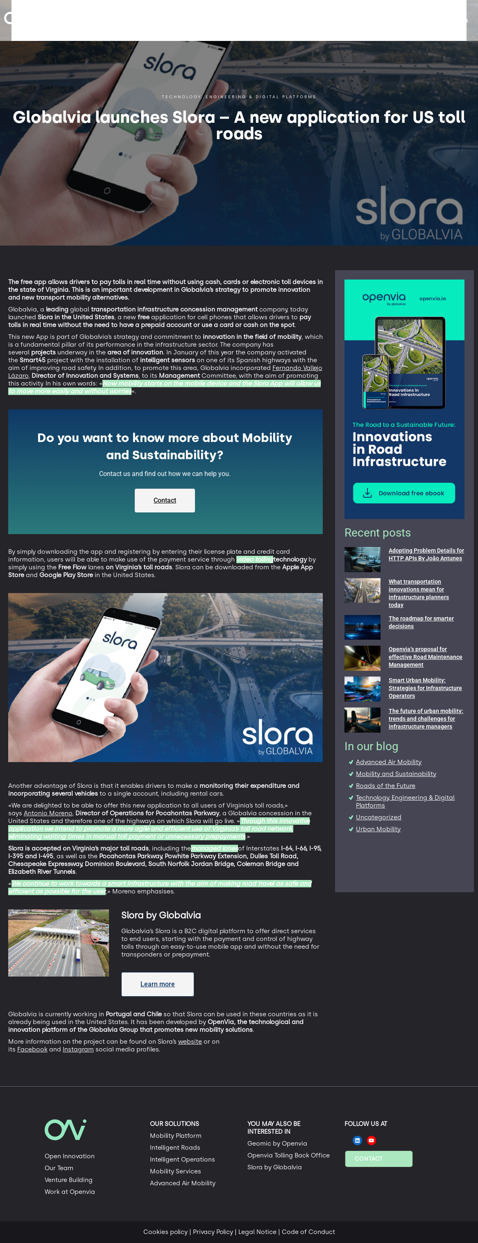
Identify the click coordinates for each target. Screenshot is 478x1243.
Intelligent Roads (175, 1147)
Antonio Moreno (48, 813)
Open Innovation (70, 1156)
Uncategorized (378, 817)
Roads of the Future (385, 786)
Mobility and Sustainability (396, 774)
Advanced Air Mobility (388, 762)
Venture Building (69, 1180)
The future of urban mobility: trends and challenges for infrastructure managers (426, 719)
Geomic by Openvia (277, 1143)
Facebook (32, 1049)
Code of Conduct (308, 1232)
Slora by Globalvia (274, 1167)
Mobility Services (175, 1171)
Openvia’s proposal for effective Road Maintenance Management (425, 657)
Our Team (59, 1168)
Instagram (78, 1049)
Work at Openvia (70, 1192)
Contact (369, 1159)
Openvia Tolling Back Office (288, 1155)
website (190, 1041)
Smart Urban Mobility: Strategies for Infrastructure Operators (425, 688)
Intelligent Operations (182, 1159)
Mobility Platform (176, 1135)
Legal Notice (257, 1232)
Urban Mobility (378, 829)
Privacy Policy (213, 1232)
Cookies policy (165, 1232)
